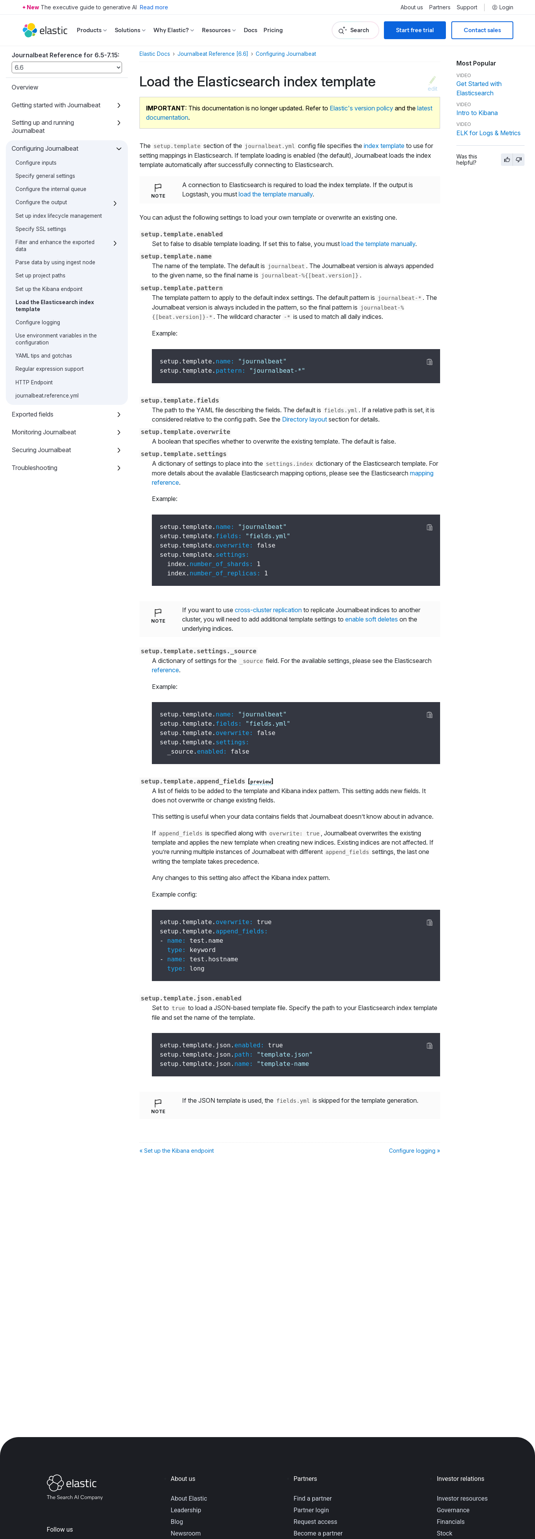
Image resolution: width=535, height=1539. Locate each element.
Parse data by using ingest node (55, 262)
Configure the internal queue (50, 189)
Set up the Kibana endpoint (49, 289)
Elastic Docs (154, 54)
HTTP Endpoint (34, 382)
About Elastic (189, 1498)
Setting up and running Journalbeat (43, 126)
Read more (154, 7)
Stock (444, 1533)
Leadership (186, 1510)
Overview (25, 87)
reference (165, 670)
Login (502, 7)
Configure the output (41, 202)
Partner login (311, 1510)
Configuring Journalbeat (45, 148)
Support (467, 7)
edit (432, 88)
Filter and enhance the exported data (55, 245)
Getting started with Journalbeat (56, 105)
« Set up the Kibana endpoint (176, 1150)
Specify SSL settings (40, 229)
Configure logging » (414, 1150)
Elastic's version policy (361, 108)
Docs (250, 30)
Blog (177, 1521)
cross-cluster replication (268, 610)
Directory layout (304, 419)
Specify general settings (45, 176)
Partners (440, 7)
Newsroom (186, 1533)
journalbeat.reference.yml (47, 395)
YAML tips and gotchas (43, 356)
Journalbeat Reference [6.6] (212, 54)
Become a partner (318, 1533)
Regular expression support (49, 369)
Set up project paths (40, 275)
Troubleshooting (34, 468)
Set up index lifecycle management (58, 216)
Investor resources (462, 1498)
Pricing (273, 30)
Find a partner (313, 1498)
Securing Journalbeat (41, 450)
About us (412, 7)
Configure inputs (36, 163)
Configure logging (37, 322)
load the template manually (276, 194)
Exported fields (32, 414)
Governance (453, 1510)
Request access (315, 1521)
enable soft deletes (371, 619)
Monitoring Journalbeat (44, 432)
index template (384, 146)
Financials (450, 1521)
